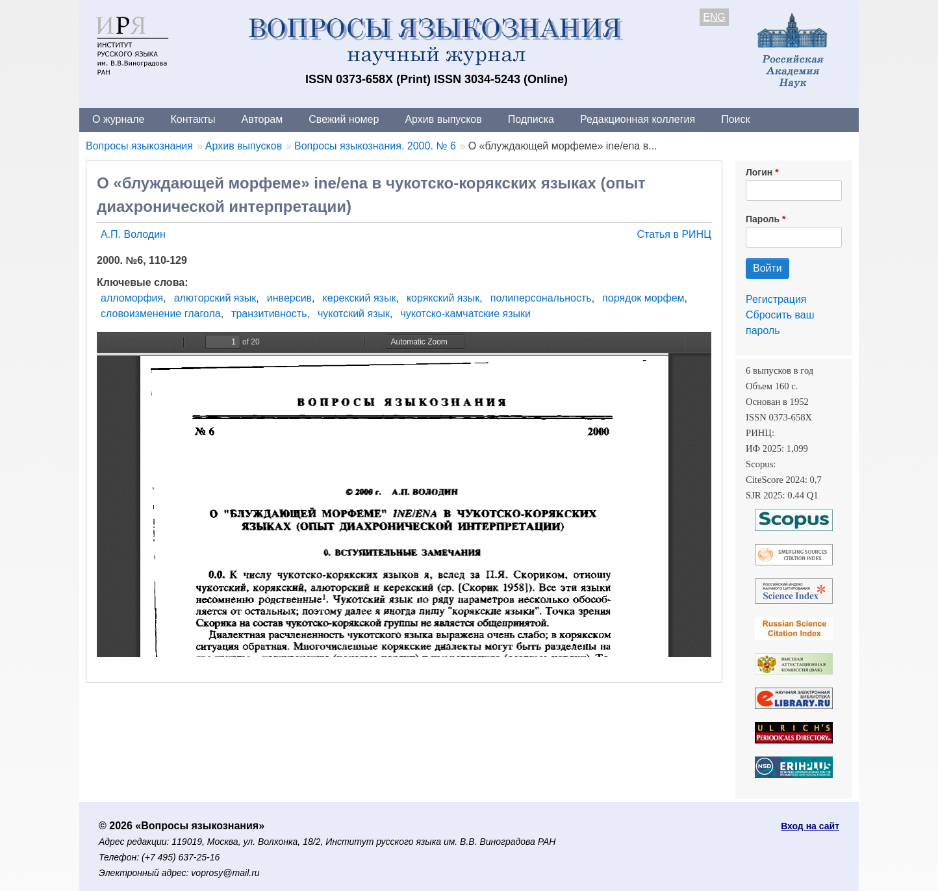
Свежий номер (344, 119)
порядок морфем (643, 297)
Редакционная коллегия (637, 119)
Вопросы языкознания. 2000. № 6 (375, 145)
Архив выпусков (443, 119)
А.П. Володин (133, 234)
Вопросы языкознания (139, 145)
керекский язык (359, 297)
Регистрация (776, 299)
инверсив (289, 297)
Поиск (735, 119)
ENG (714, 17)
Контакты (192, 119)
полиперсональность (541, 297)
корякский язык (443, 297)
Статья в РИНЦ (674, 234)
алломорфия (132, 297)
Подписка (531, 119)
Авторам (262, 119)
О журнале (118, 119)
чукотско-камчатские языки (465, 313)
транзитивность (269, 313)
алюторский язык (215, 297)
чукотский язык (354, 313)
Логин (759, 172)
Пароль (763, 219)
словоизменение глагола (161, 313)
